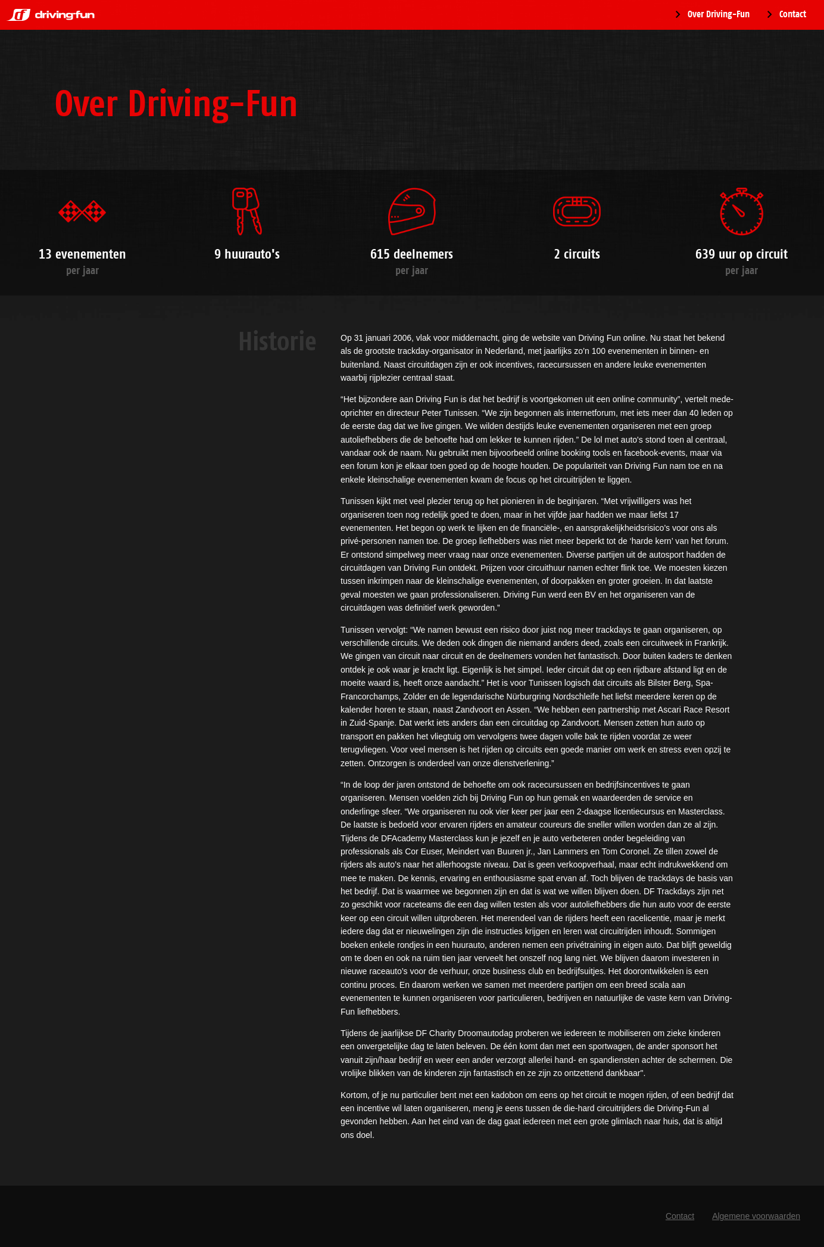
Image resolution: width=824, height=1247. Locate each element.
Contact (792, 14)
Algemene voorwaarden (756, 1216)
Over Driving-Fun (719, 14)
